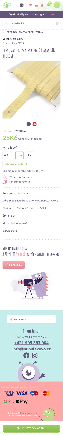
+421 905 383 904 (31, 342)
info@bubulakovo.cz (31, 349)
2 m (30, 155)
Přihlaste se (13, 265)
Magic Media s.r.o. (28, 413)
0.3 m (7, 155)
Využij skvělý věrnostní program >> (31, 14)
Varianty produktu (13, 39)
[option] (31, 90)
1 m (19, 155)
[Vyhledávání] (31, 23)
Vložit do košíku (31, 428)
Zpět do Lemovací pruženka (25, 32)
